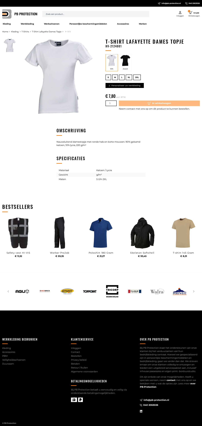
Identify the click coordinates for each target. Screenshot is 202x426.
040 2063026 (192, 3)
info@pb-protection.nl (169, 3)
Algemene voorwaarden (84, 371)
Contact (75, 352)
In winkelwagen (159, 103)
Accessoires (123, 24)
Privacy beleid (78, 360)
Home (6, 31)
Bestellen (76, 356)
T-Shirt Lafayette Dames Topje (47, 31)
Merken (143, 24)
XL (129, 77)
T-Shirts (26, 31)
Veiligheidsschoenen (13, 360)
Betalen (75, 363)
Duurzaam (8, 363)
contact (171, 380)
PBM (5, 356)
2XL (137, 77)
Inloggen (76, 348)
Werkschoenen (51, 24)
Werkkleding (27, 24)
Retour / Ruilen (79, 367)
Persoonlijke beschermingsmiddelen (88, 24)
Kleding (7, 24)
